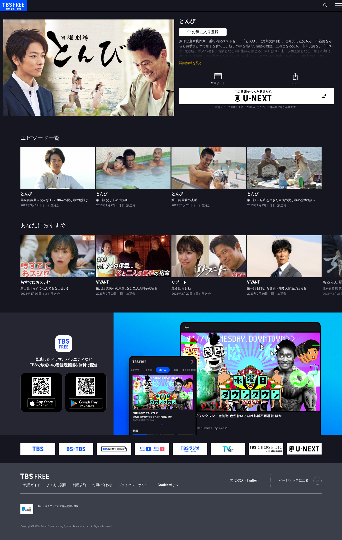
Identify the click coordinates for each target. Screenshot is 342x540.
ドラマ (95, 15)
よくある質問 (56, 494)
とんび (26, 203)
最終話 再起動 (181, 298)
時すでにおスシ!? (35, 291)
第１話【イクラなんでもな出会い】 (45, 298)
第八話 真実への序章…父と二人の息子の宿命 (126, 298)
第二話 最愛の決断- (184, 209)
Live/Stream (112, 5)
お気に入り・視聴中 (141, 5)
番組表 (327, 5)
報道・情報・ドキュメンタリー (157, 15)
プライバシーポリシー (135, 494)
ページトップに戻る (300, 490)
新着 (51, 15)
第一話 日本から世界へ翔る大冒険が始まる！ (278, 298)
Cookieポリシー (170, 494)
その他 (188, 15)
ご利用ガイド (30, 494)
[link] (57, 177)
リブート (179, 291)
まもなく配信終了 (73, 15)
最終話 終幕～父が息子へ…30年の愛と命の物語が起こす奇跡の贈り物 (68, 209)
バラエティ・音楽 (118, 15)
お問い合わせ (102, 494)
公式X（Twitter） (245, 490)
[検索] (293, 5)
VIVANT (102, 291)
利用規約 (79, 494)
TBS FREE (12, 8)
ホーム (54, 5)
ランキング (89, 5)
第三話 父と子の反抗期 (112, 209)
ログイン (249, 5)
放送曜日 (70, 5)
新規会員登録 (273, 5)
